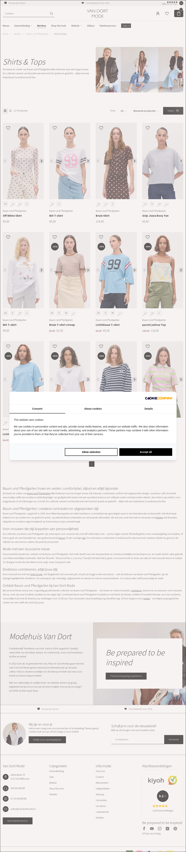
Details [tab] (149, 408)
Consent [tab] (37, 408)
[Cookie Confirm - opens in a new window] (158, 398)
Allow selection (91, 452)
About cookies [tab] (93, 408)
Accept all (146, 452)
